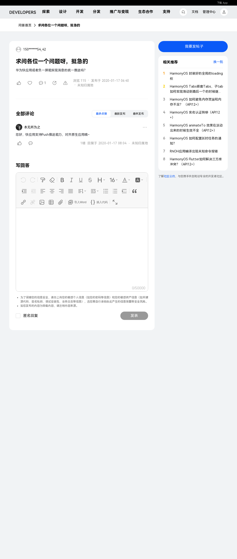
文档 (195, 12)
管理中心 (209, 12)
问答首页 (25, 25)
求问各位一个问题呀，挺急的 (59, 25)
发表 (134, 315)
